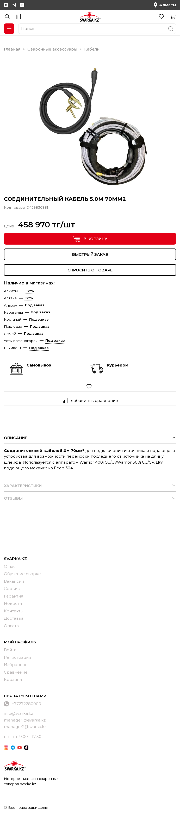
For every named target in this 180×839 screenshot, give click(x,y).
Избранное (16, 664)
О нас (10, 566)
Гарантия (13, 596)
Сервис (12, 588)
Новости (13, 603)
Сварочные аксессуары (52, 49)
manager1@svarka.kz (25, 720)
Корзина (13, 679)
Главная (12, 49)
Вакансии (14, 581)
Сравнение (16, 672)
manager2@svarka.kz (25, 726)
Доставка (13, 618)
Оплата (11, 625)
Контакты (13, 610)
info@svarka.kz (18, 713)
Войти (10, 649)
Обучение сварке (22, 573)
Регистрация (17, 657)
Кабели (92, 49)
